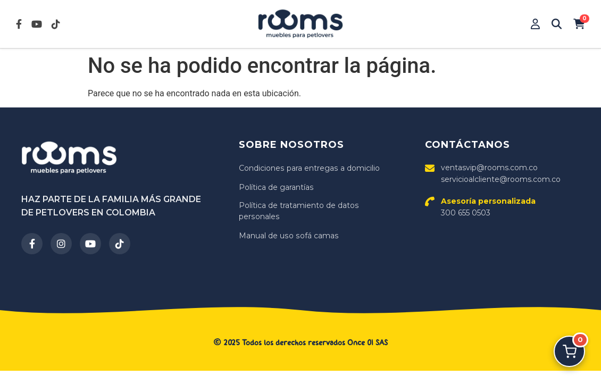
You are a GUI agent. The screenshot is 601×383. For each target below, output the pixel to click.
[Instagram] (61, 243)
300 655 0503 (488, 207)
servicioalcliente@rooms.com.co (501, 179)
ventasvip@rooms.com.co (489, 167)
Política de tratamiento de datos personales (298, 211)
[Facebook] (32, 243)
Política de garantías (276, 187)
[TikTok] (119, 243)
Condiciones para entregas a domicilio (309, 168)
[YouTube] (90, 243)
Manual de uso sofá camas (288, 235)
